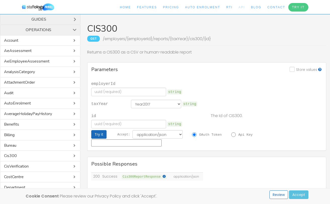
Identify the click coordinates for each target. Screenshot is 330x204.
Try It (298, 7)
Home (125, 7)
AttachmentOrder (19, 82)
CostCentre (14, 177)
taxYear (99, 103)
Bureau (10, 145)
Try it (99, 134)
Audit (9, 93)
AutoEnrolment (17, 103)
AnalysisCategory (19, 72)
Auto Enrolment (202, 7)
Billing (9, 135)
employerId (103, 83)
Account (11, 40)
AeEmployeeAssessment (27, 61)
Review (279, 194)
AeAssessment (18, 51)
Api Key (245, 134)
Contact (276, 7)
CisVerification (16, 166)
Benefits (11, 124)
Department (14, 187)
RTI (229, 7)
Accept (298, 194)
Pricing (171, 7)
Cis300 (10, 156)
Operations (38, 30)
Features (147, 7)
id (93, 115)
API (242, 7)
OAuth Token (210, 134)
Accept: (123, 134)
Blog (256, 7)
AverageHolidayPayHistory (28, 114)
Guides (38, 19)
